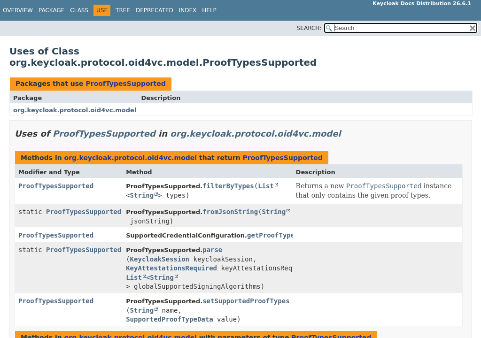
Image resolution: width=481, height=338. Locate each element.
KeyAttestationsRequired (171, 268)
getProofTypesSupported (290, 235)
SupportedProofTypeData (169, 319)
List (266, 186)
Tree (123, 10)
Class (79, 10)
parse (212, 250)
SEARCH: (309, 28)
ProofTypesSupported (125, 83)
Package (51, 10)
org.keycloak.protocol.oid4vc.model (74, 110)
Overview (18, 10)
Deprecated (154, 10)
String (142, 195)
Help (209, 10)
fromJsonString (230, 211)
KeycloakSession (159, 259)
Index (188, 10)
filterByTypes (228, 186)
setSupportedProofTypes (245, 301)
